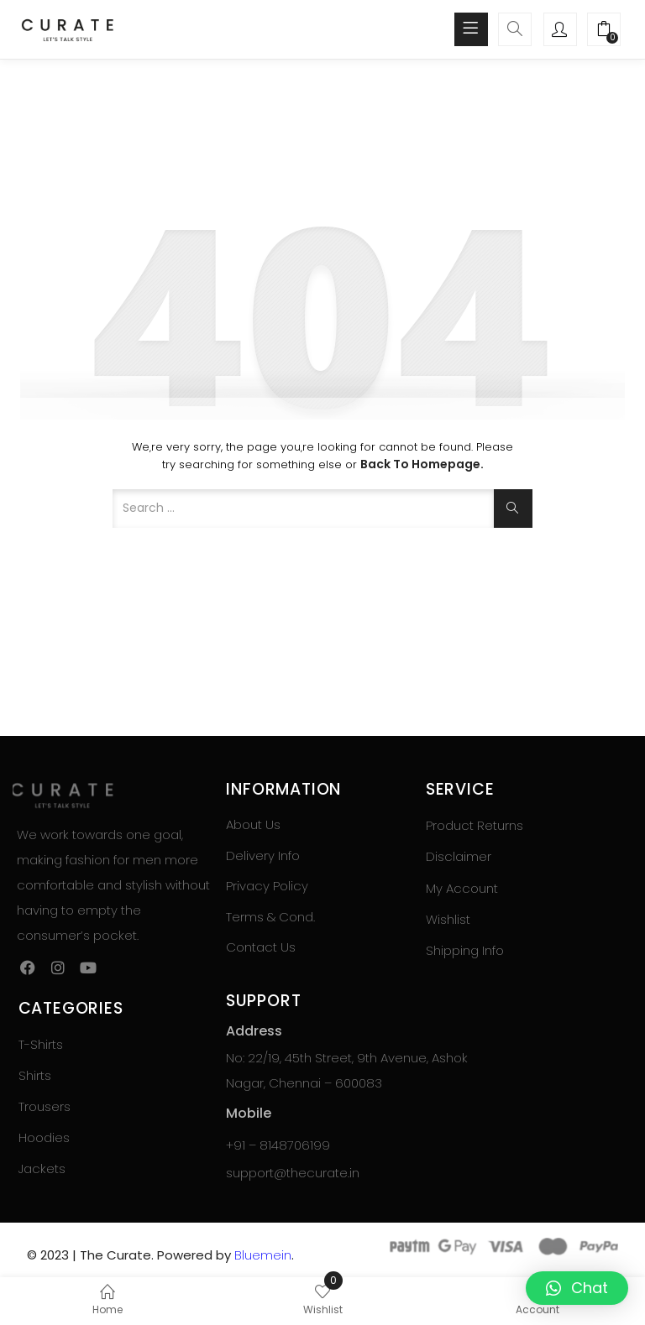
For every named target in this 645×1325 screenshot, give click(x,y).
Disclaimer (458, 856)
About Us (253, 824)
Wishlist (448, 919)
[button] (603, 31)
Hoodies (44, 1137)
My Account (462, 888)
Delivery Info (263, 855)
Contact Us (261, 947)
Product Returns (474, 825)
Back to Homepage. (422, 464)
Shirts (34, 1075)
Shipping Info (465, 950)
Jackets (42, 1168)
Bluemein (262, 1255)
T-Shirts (40, 1044)
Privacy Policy (267, 886)
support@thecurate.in (292, 1173)
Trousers (44, 1106)
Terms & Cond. (270, 917)
